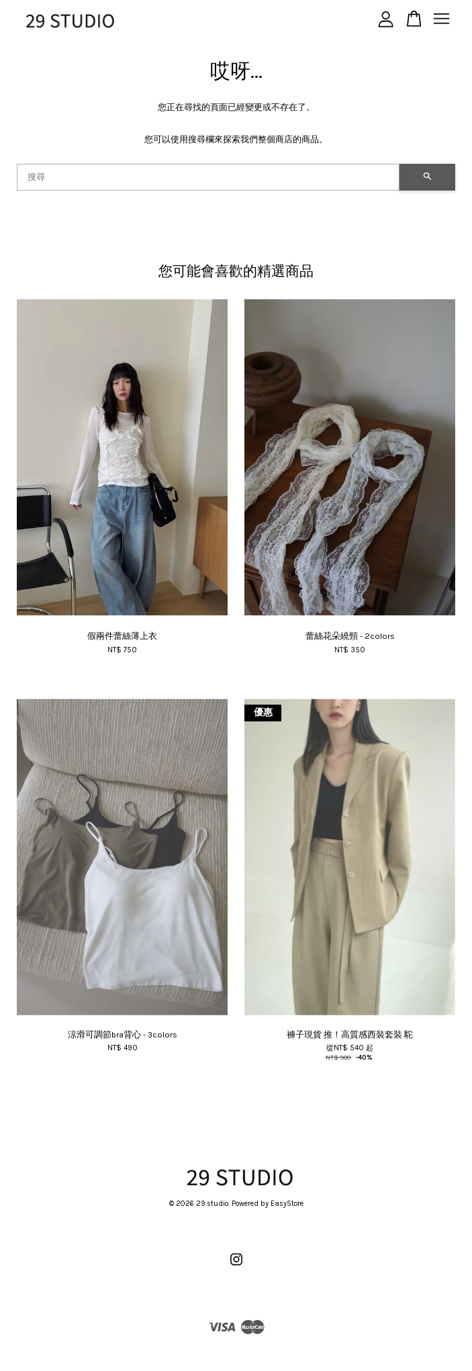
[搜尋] (208, 177)
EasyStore (287, 1203)
